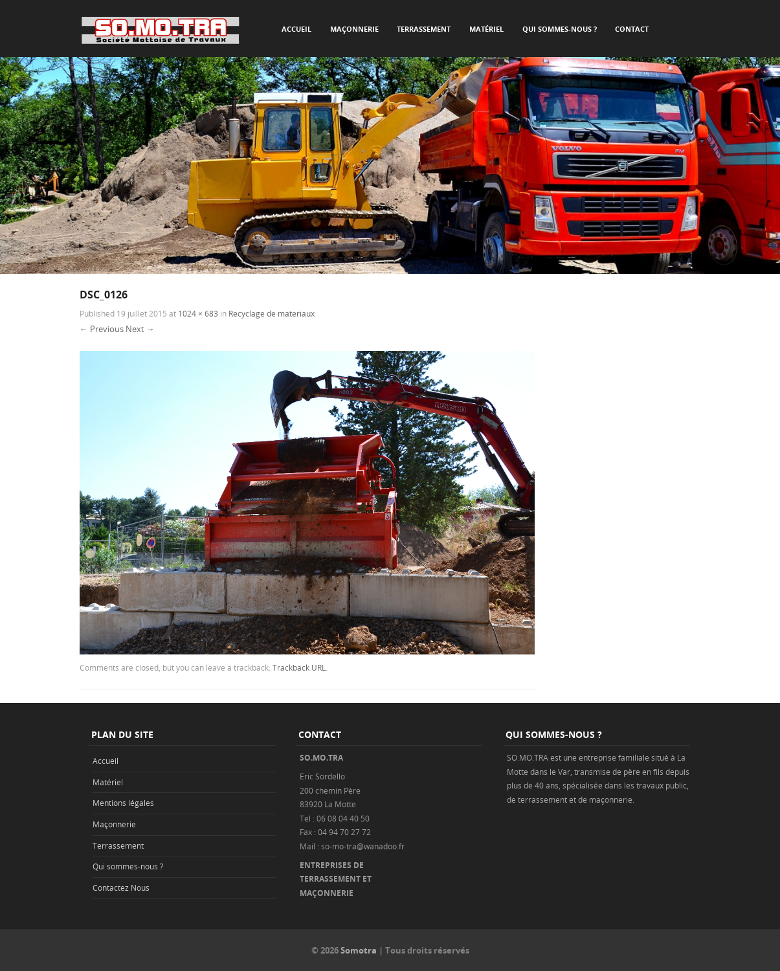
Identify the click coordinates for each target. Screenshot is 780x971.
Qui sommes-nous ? (559, 29)
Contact (632, 29)
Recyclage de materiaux (271, 313)
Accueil (296, 29)
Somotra (358, 950)
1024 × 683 (198, 313)
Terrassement (424, 29)
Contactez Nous (121, 887)
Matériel (486, 29)
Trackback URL (299, 667)
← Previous (102, 329)
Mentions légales (123, 803)
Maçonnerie (354, 29)
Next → (140, 329)
